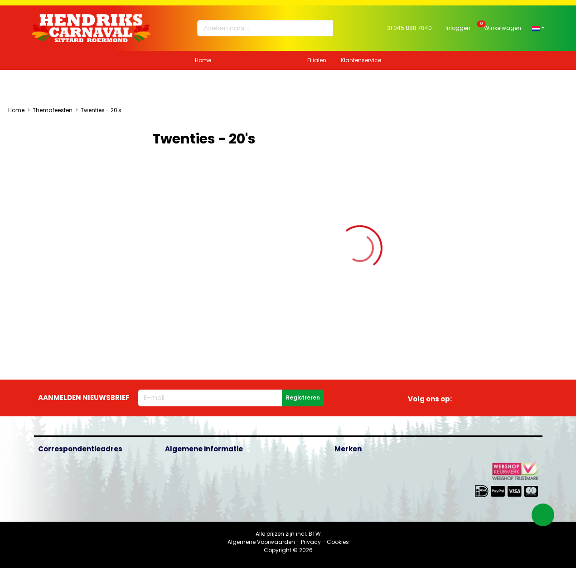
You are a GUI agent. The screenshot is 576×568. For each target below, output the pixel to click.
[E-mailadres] (210, 398)
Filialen (316, 60)
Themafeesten (53, 110)
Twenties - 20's (101, 110)
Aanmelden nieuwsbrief (84, 397)
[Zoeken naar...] (261, 28)
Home (203, 60)
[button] (538, 28)
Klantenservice (361, 60)
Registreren (303, 397)
